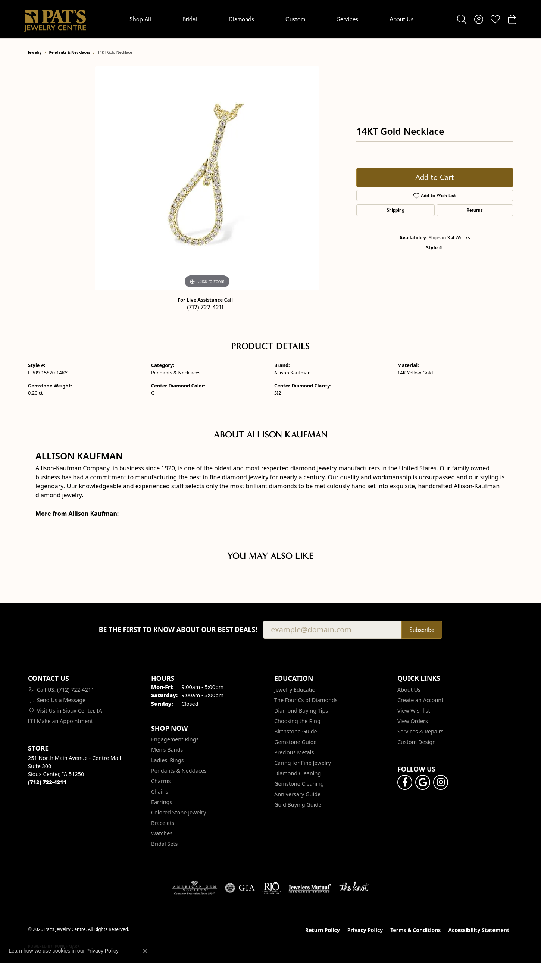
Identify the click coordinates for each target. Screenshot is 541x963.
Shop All (140, 19)
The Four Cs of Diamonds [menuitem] (306, 700)
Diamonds (241, 19)
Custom (295, 19)
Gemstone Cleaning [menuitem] (299, 783)
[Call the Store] (47, 782)
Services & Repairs (420, 731)
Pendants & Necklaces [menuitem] (179, 770)
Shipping (395, 210)
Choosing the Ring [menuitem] (297, 720)
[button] (461, 19)
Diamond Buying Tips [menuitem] (301, 710)
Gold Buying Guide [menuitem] (297, 804)
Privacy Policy (365, 930)
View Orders (412, 720)
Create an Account (420, 700)
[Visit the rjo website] (271, 888)
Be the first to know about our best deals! (178, 629)
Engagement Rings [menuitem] (175, 739)
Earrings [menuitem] (161, 801)
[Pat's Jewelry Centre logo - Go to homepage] (55, 19)
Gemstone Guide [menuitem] (295, 741)
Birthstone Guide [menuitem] (295, 731)
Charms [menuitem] (161, 781)
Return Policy (322, 930)
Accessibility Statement (478, 930)
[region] (207, 178)
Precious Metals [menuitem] (294, 752)
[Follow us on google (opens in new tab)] (422, 782)
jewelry (35, 52)
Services (347, 19)
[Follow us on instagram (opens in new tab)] (440, 782)
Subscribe (421, 629)
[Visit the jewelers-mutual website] (309, 888)
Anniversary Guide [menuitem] (297, 794)
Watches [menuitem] (161, 833)
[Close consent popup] (145, 951)
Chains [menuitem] (159, 791)
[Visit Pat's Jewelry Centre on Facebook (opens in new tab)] (404, 782)
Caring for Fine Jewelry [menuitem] (302, 762)
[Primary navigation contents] (271, 19)
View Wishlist (413, 710)
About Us (401, 19)
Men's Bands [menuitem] (167, 749)
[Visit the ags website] (195, 888)
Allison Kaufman (292, 372)
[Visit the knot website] (354, 888)
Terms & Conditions (415, 930)
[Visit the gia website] (240, 888)
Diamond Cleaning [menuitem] (297, 773)
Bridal (189, 19)
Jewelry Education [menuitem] (296, 689)
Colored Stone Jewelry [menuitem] (178, 812)
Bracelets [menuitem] (162, 822)
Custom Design (416, 741)
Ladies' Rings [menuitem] (167, 760)
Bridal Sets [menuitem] (164, 843)
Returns (475, 210)
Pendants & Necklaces (69, 52)
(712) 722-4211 (205, 307)
